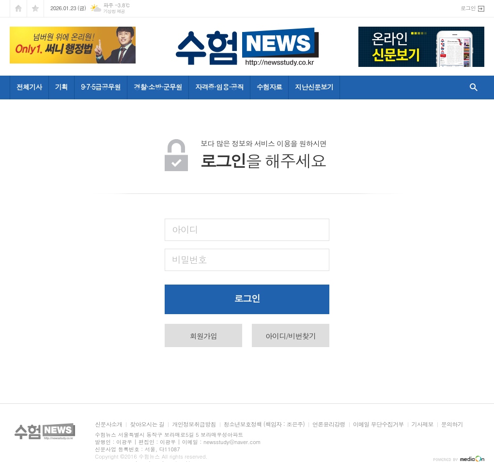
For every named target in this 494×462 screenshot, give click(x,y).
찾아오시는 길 (147, 424)
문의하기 (452, 424)
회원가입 (203, 336)
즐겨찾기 (35, 8)
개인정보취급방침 (194, 424)
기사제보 (422, 424)
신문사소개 (108, 424)
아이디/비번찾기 (290, 336)
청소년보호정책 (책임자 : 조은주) (264, 424)
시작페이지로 (18, 8)
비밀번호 (189, 259)
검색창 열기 (471, 87)
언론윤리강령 (328, 424)
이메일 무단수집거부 (378, 424)
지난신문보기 (314, 87)
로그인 (468, 8)
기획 (61, 87)
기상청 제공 (114, 11)
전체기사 (29, 87)
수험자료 (269, 87)
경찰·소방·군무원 (158, 87)
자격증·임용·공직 (219, 87)
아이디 (185, 229)
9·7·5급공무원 (101, 87)
